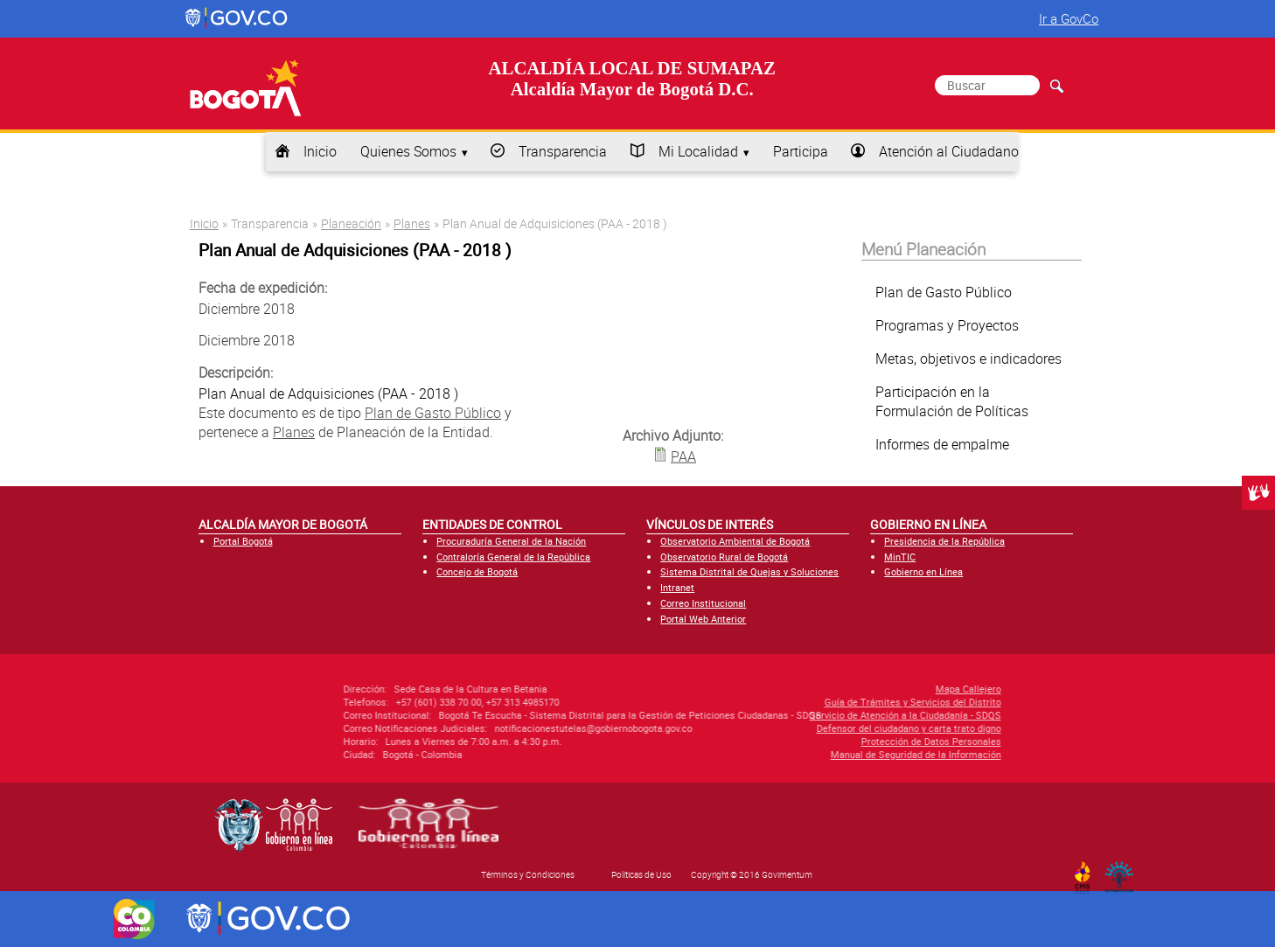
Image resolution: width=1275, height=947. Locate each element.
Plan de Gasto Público (433, 412)
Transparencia (563, 151)
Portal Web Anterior (703, 618)
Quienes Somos (408, 151)
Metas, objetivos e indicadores (968, 358)
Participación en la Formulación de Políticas (951, 401)
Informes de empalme (942, 444)
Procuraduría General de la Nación (511, 540)
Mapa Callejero (853, 688)
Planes (412, 223)
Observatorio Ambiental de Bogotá (735, 540)
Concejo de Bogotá (477, 571)
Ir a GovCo (1068, 18)
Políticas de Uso (641, 874)
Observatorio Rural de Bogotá (724, 556)
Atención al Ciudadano (949, 151)
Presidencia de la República (944, 540)
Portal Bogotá (243, 540)
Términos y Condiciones (528, 874)
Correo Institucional (703, 602)
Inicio (320, 151)
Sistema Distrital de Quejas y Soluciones (749, 571)
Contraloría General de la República (513, 556)
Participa (800, 151)
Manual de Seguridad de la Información (800, 754)
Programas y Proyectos (947, 325)
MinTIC (900, 556)
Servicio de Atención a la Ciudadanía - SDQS (790, 714)
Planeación (351, 223)
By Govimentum (1123, 872)
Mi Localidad (698, 151)
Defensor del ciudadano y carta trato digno (793, 728)
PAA (683, 455)
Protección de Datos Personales (816, 741)
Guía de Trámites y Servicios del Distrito (797, 701)
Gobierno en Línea (923, 571)
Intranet (677, 587)
